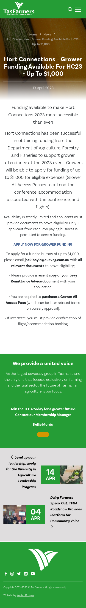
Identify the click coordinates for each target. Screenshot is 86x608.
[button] (69, 10)
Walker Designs (25, 595)
